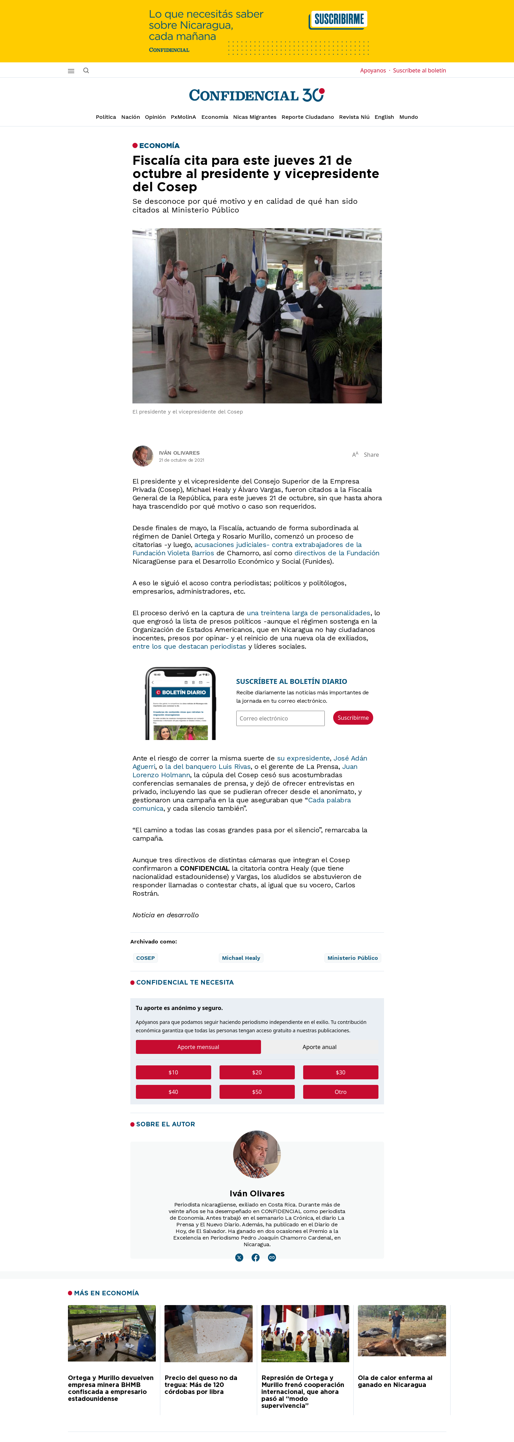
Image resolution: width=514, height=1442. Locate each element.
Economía (214, 117)
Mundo (408, 117)
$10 (173, 1072)
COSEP (145, 958)
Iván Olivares (179, 452)
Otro (340, 1092)
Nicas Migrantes (254, 117)
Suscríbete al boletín (419, 70)
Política (106, 117)
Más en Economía (106, 1293)
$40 (173, 1092)
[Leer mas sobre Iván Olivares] (239, 1258)
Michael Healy (241, 958)
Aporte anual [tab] (320, 1047)
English (384, 117)
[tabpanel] (257, 1084)
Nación (130, 117)
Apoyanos (375, 70)
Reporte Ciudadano (308, 117)
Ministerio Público (353, 958)
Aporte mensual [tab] (198, 1047)
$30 (340, 1072)
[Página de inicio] (257, 95)
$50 (257, 1092)
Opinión (155, 117)
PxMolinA (183, 117)
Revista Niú (354, 117)
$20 (257, 1072)
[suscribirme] (257, 31)
